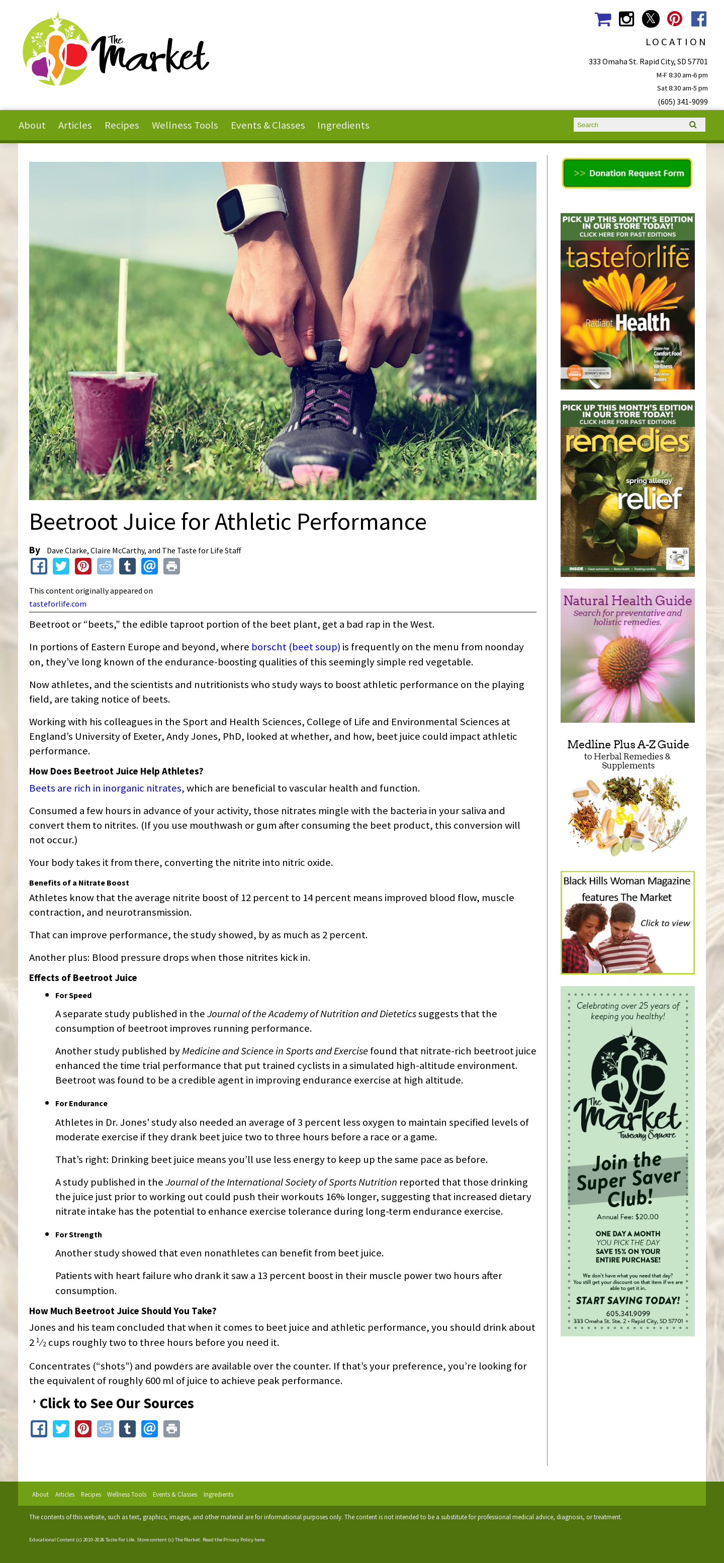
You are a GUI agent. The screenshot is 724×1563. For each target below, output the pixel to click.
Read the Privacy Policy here (233, 1539)
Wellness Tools (185, 125)
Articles (75, 125)
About (32, 125)
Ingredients (343, 125)
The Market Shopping (602, 19)
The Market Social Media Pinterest (675, 19)
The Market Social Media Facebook (699, 19)
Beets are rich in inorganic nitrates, (107, 788)
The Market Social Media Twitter (651, 19)
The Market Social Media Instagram (627, 19)
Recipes (122, 125)
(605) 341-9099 (683, 101)
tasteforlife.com (57, 604)
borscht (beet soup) (295, 646)
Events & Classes (268, 125)
